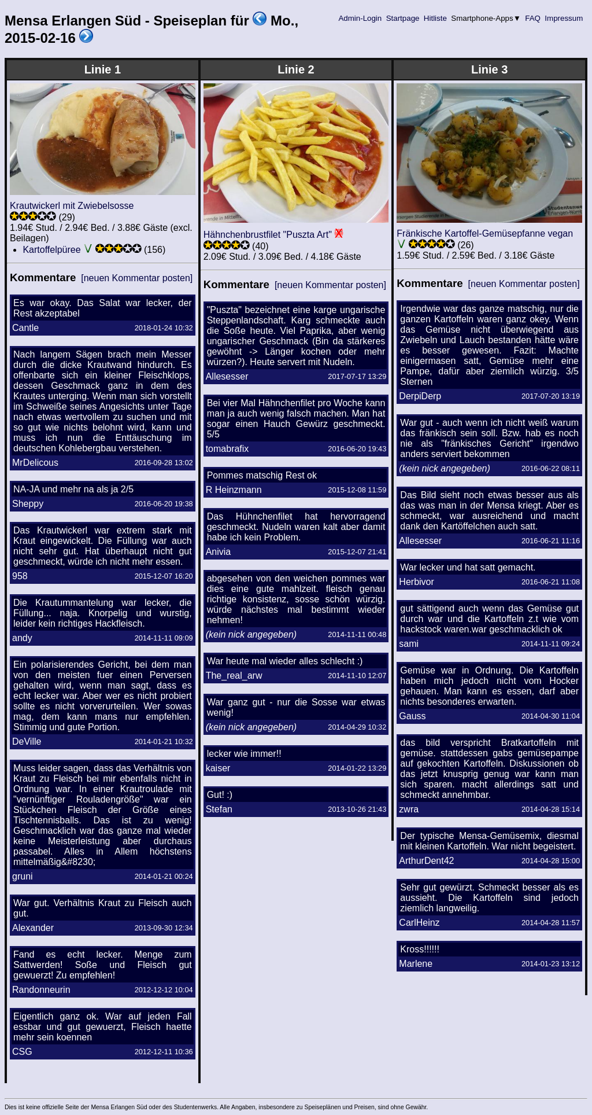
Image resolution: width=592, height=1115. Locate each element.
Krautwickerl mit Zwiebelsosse (72, 206)
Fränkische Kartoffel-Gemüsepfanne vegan (485, 233)
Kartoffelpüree (51, 250)
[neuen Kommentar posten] (137, 278)
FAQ (533, 18)
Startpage (402, 18)
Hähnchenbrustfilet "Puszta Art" (268, 235)
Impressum (564, 18)
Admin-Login (360, 18)
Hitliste (435, 18)
